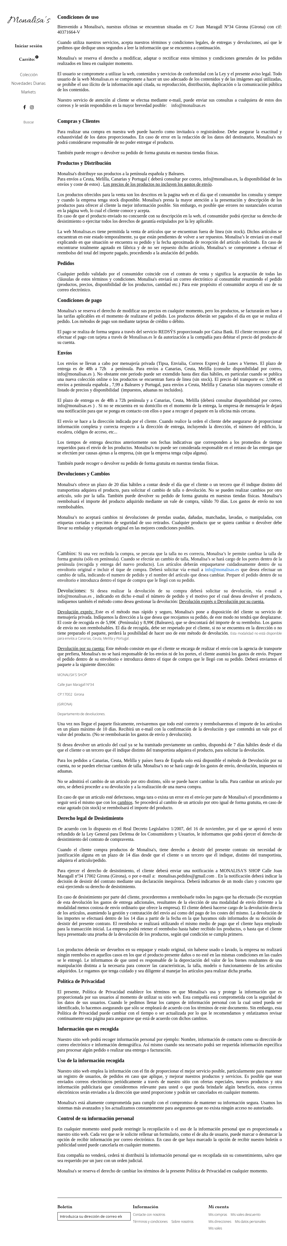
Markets (28, 92)
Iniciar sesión (28, 45)
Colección (29, 74)
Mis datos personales (250, 1221)
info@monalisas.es (188, 105)
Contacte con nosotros (149, 1214)
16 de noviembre (209, 828)
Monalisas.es (102, 79)
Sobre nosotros (182, 1221)
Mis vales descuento (245, 1214)
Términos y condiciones (150, 1221)
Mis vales (215, 1228)
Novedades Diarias (28, 83)
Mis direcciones (220, 1221)
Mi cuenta (219, 1206)
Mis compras (218, 1214)
